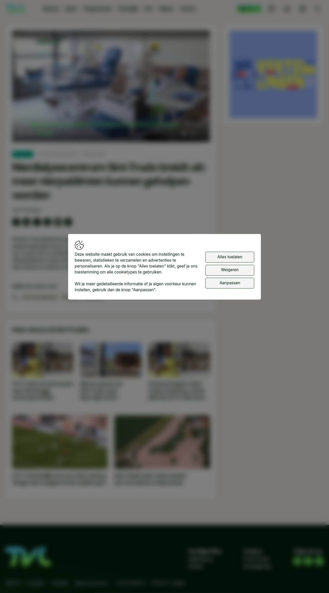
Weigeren (230, 270)
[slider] (106, 124)
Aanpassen (230, 282)
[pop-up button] (192, 133)
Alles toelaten (229, 256)
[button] (112, 87)
